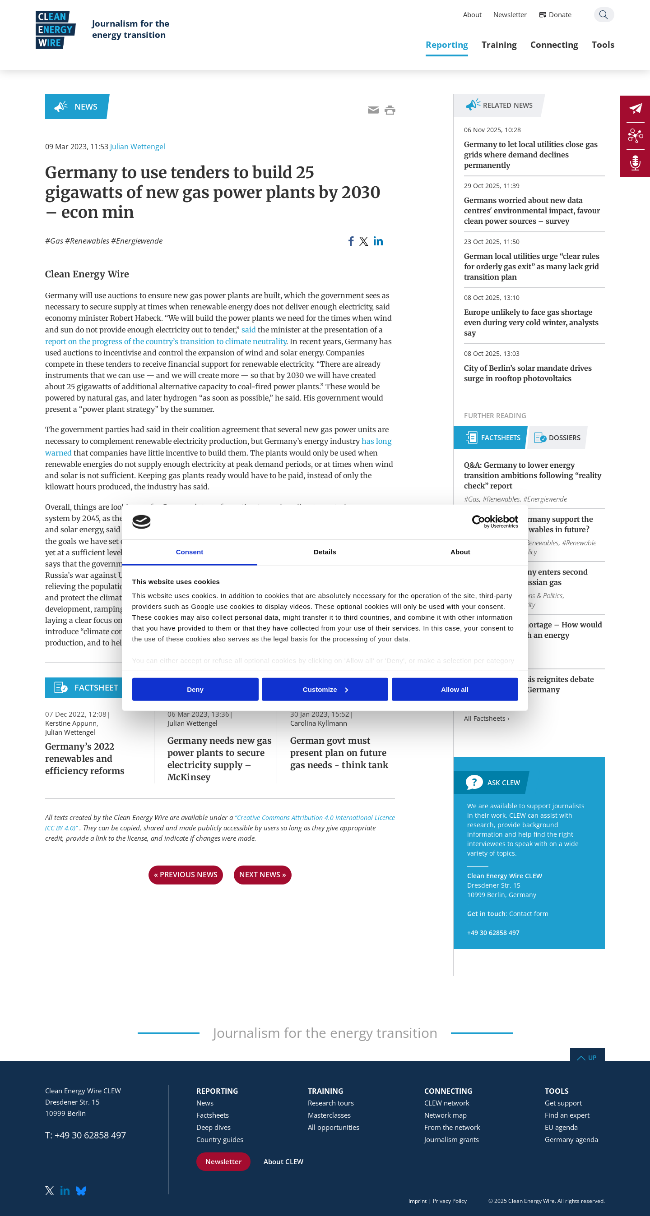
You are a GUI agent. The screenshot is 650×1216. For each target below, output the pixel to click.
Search (595, 15)
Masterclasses (329, 1114)
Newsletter (500, 14)
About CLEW (283, 1161)
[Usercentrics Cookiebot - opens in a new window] (478, 522)
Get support (563, 1102)
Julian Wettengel (137, 147)
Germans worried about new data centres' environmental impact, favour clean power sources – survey (532, 211)
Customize (325, 689)
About (463, 14)
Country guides (219, 1139)
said (248, 329)
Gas (56, 240)
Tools (593, 45)
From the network (452, 1127)
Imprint (418, 1201)
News (86, 106)
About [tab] (460, 552)
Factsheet (96, 687)
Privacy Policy (450, 1201)
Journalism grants (451, 1139)
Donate (550, 14)
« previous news (186, 875)
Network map (445, 1114)
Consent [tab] (190, 552)
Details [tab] (325, 552)
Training (489, 45)
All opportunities (333, 1127)
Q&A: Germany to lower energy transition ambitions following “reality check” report (532, 475)
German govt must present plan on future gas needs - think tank (339, 752)
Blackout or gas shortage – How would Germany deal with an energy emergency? (533, 635)
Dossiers (564, 437)
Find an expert (567, 1114)
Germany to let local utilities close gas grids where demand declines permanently (531, 155)
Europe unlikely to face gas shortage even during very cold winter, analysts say (531, 322)
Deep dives (213, 1127)
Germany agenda (571, 1139)
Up (592, 1057)
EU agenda (561, 1127)
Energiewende (139, 240)
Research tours (331, 1102)
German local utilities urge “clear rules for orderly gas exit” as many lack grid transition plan (531, 266)
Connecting (545, 45)
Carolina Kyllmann (318, 723)
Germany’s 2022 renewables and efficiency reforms (85, 758)
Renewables (89, 240)
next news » (262, 875)
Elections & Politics (536, 595)
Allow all (455, 689)
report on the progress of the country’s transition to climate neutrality (165, 341)
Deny (195, 689)
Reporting (437, 45)
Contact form (528, 913)
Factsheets (500, 437)
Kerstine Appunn (71, 723)
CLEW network (446, 1102)
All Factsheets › (486, 718)
